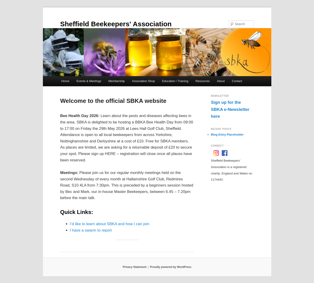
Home (65, 81)
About (221, 81)
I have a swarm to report (91, 230)
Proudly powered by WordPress (170, 267)
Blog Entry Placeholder (227, 134)
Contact (237, 81)
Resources (202, 81)
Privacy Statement (134, 267)
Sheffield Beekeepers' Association (116, 24)
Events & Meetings (89, 81)
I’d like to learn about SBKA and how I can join (109, 224)
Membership (116, 81)
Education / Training (175, 81)
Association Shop (143, 81)
